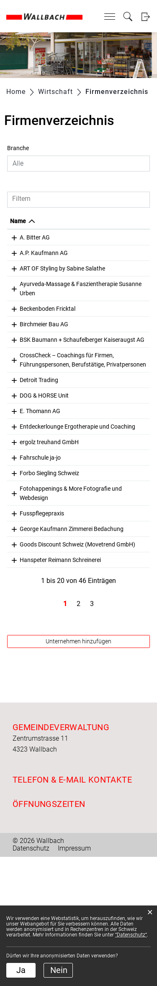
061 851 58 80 (104, 444)
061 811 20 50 (104, 358)
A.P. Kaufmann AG (44, 253)
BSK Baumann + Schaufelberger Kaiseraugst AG (41, 367)
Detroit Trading (39, 444)
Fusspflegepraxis (42, 605)
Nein (58, 970)
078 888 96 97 (104, 540)
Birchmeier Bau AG (44, 342)
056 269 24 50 (104, 342)
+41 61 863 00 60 (108, 237)
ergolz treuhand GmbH (49, 525)
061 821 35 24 (104, 392)
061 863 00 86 (104, 679)
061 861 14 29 (104, 605)
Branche (18, 148)
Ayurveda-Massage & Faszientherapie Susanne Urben (47, 302)
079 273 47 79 (104, 268)
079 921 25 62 (104, 571)
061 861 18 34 (104, 253)
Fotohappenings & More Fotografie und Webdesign (46, 580)
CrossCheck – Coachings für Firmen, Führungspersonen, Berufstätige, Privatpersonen (48, 410)
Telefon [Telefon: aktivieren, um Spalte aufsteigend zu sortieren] (96, 221)
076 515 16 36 (104, 491)
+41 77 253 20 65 (108, 327)
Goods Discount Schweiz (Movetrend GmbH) (46, 655)
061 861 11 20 (104, 475)
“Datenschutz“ (131, 935)
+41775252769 (106, 460)
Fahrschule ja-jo (40, 540)
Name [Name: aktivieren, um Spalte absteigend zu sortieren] (18, 221)
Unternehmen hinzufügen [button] (78, 770)
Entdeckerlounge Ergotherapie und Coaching (42, 500)
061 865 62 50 (104, 556)
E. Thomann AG (40, 475)
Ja (21, 970)
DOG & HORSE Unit (44, 460)
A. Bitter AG (35, 237)
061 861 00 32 (104, 525)
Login (145, 16)
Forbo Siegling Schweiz (49, 556)
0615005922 (102, 646)
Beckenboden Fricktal (47, 327)
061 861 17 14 (104, 621)
